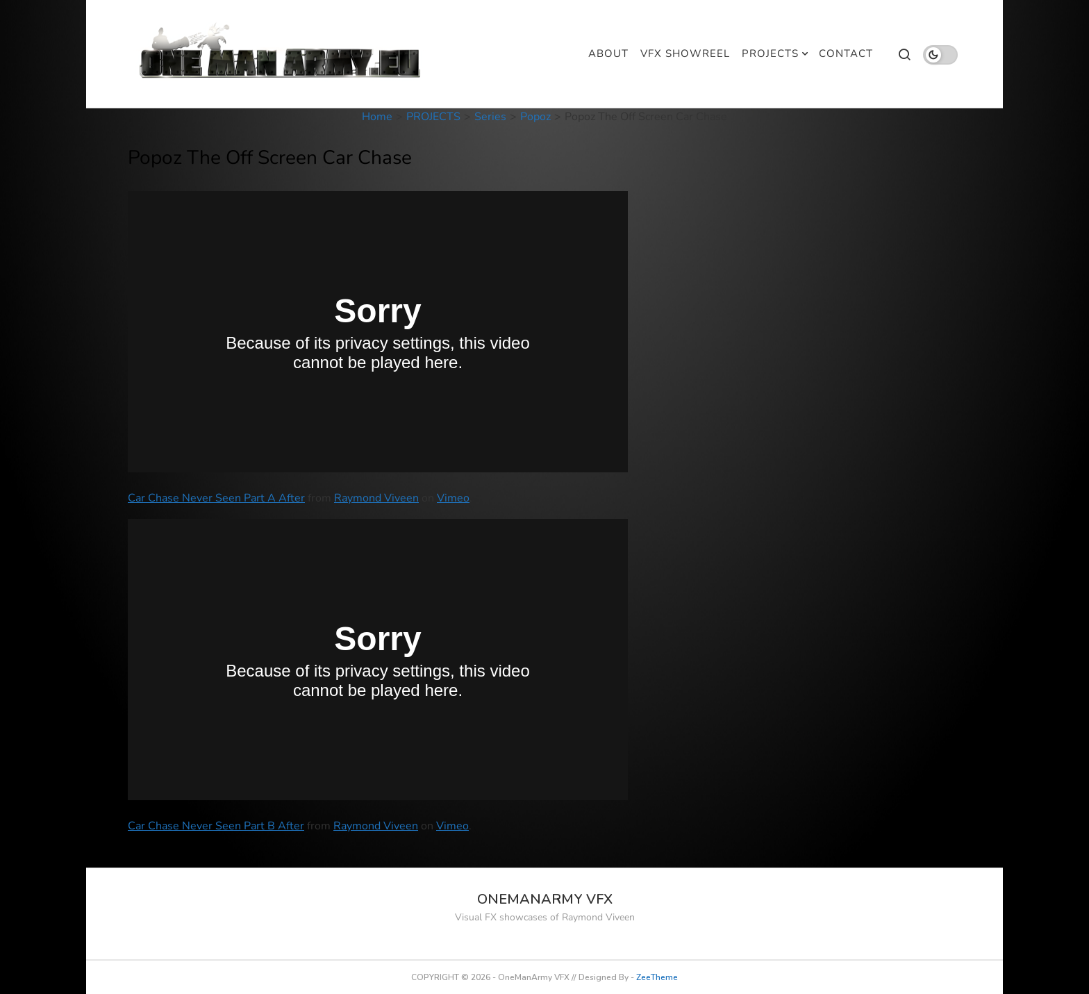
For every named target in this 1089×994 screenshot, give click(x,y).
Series (490, 116)
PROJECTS (770, 53)
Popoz (535, 116)
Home (377, 116)
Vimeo (453, 498)
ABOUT (608, 53)
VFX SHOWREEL (685, 53)
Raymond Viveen (376, 498)
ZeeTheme (657, 977)
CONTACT (846, 53)
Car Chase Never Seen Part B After (216, 826)
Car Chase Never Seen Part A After (216, 498)
